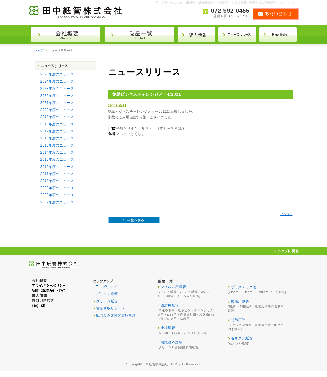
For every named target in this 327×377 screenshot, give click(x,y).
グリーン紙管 (107, 294)
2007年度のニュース (57, 202)
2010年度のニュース (57, 181)
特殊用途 (238, 320)
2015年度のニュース (57, 145)
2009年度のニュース (57, 188)
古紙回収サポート (110, 308)
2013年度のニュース (57, 159)
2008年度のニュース (57, 195)
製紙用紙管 (240, 301)
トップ (39, 50)
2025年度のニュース (57, 74)
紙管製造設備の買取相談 (116, 315)
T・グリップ (106, 287)
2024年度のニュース (57, 81)
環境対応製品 (171, 342)
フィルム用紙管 (173, 287)
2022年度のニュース (57, 96)
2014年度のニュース (57, 152)
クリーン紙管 (107, 301)
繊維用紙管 (170, 305)
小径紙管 (168, 328)
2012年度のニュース (57, 167)
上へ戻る (286, 214)
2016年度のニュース (57, 138)
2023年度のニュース (57, 89)
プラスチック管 (244, 287)
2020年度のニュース (57, 110)
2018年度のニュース (57, 124)
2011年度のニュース (57, 174)
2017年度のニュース (57, 131)
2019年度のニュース (57, 117)
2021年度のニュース (57, 103)
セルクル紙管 (242, 338)
